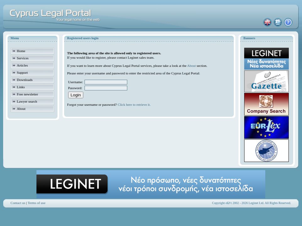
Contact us (18, 203)
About (191, 65)
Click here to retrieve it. (134, 104)
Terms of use (37, 203)
